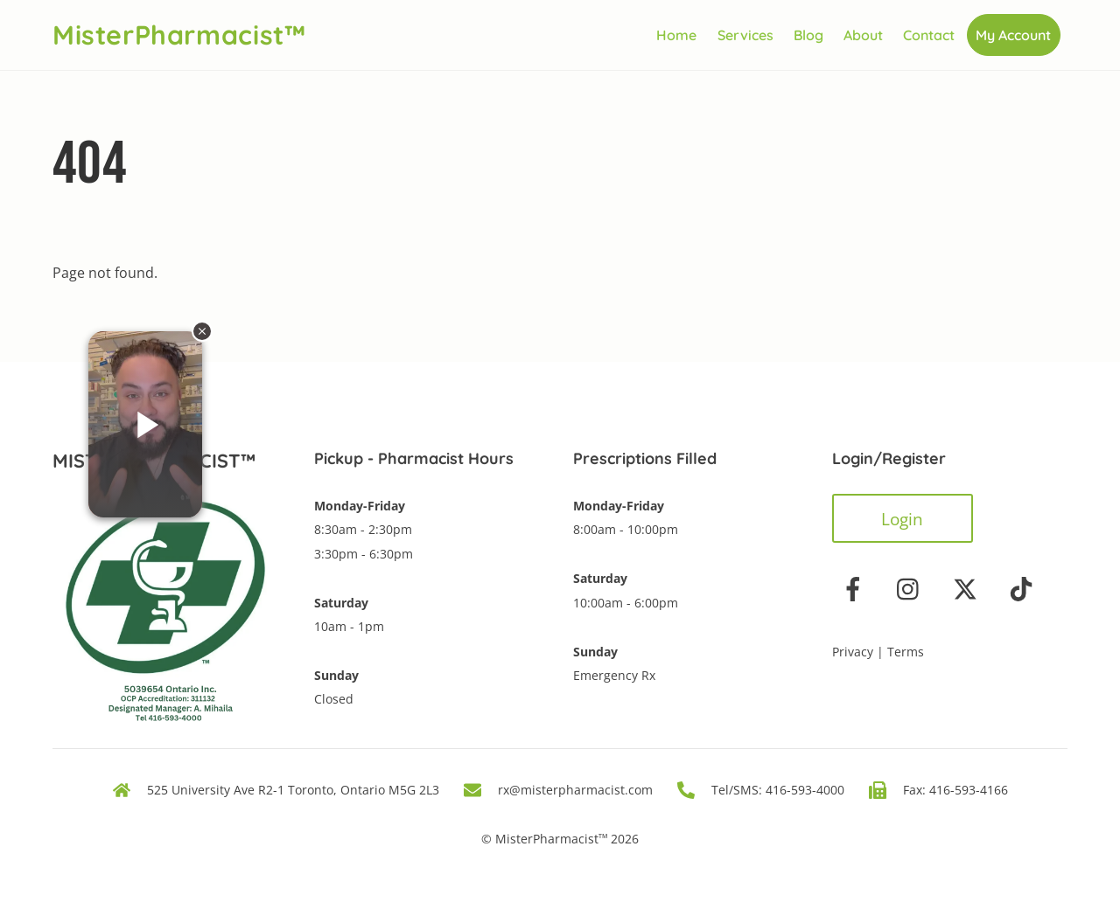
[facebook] (856, 587)
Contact (929, 35)
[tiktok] (1024, 587)
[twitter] (968, 587)
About (863, 35)
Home (676, 35)
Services (746, 35)
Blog (808, 35)
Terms (905, 651)
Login (902, 519)
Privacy (852, 651)
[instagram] (912, 587)
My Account (1013, 35)
